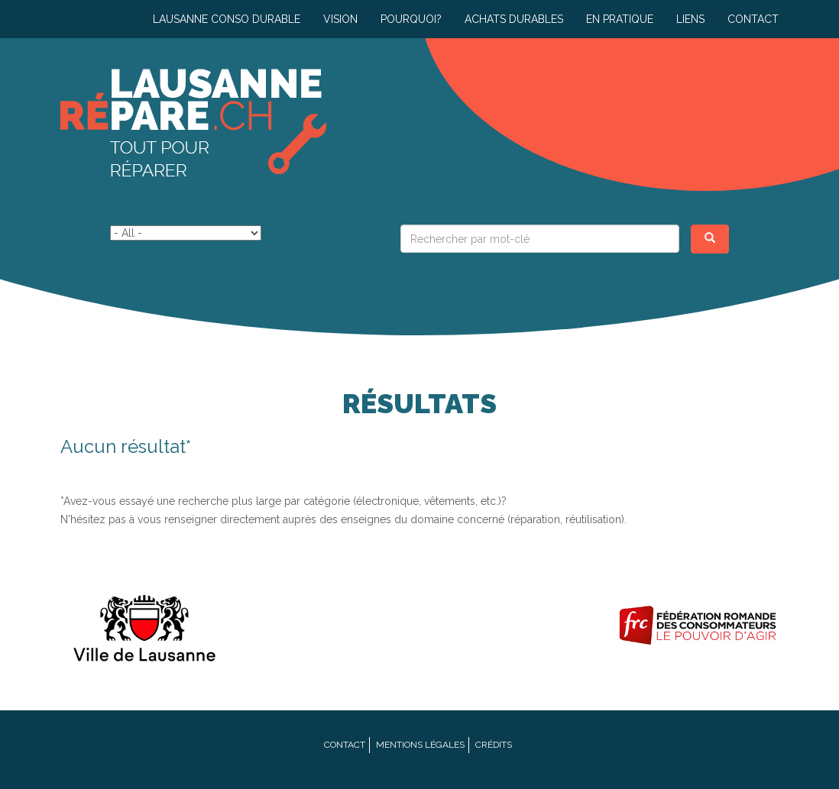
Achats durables (514, 19)
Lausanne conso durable (226, 19)
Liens (690, 19)
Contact (753, 19)
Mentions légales (420, 744)
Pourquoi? (411, 19)
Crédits (493, 744)
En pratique (619, 19)
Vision (340, 19)
